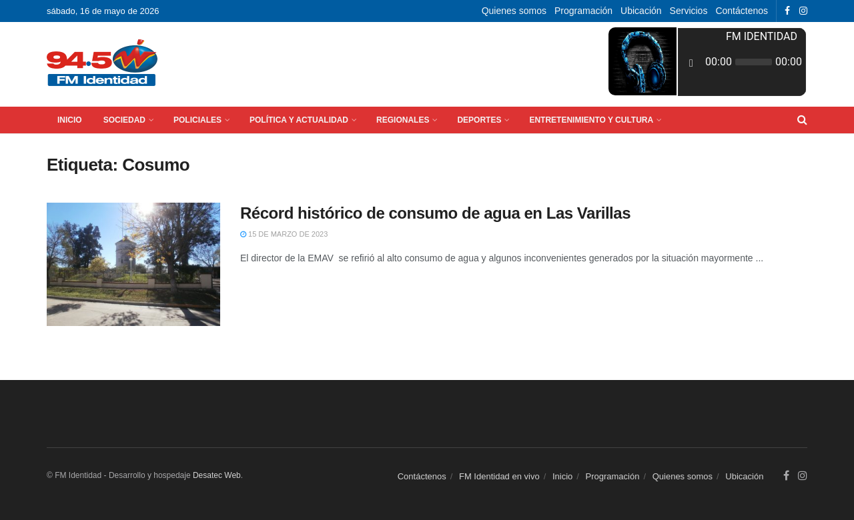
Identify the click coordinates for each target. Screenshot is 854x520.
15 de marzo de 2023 (284, 234)
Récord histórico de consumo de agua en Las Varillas (435, 213)
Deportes (479, 120)
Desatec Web (217, 475)
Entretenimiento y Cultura (591, 120)
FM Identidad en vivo (499, 476)
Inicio (69, 120)
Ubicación (640, 10)
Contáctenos (741, 10)
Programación (583, 10)
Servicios (689, 10)
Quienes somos (514, 10)
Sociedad (124, 120)
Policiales (197, 120)
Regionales (402, 120)
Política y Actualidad (299, 120)
